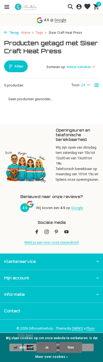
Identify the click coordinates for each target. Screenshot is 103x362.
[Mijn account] (79, 7)
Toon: (75, 85)
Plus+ (90, 328)
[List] (96, 85)
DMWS (77, 328)
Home (27, 33)
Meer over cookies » (51, 357)
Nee (71, 347)
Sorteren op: (56, 67)
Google (60, 20)
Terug (11, 33)
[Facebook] (37, 232)
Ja (46, 347)
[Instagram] (46, 232)
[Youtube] (66, 232)
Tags (41, 33)
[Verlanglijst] (87, 7)
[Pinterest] (56, 232)
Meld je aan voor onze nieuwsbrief (51, 242)
